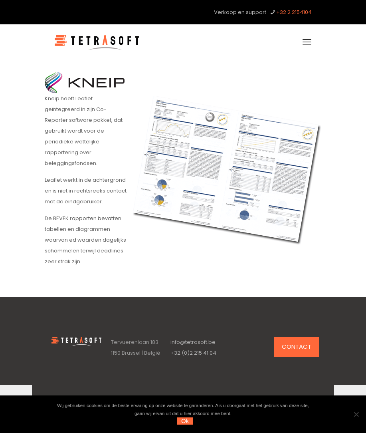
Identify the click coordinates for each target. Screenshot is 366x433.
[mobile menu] (307, 42)
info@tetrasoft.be (193, 342)
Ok (185, 420)
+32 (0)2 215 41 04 (193, 353)
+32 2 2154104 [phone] (294, 12)
